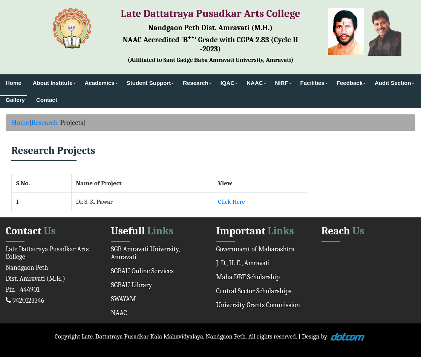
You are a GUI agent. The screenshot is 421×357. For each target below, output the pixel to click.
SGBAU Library (131, 285)
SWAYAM (123, 299)
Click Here (231, 201)
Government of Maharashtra (255, 249)
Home (13, 83)
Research (195, 83)
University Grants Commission (258, 305)
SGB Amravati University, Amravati (145, 253)
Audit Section (393, 83)
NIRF (281, 83)
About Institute (53, 83)
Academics (100, 83)
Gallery (15, 100)
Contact (46, 100)
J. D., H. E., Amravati (243, 263)
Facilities (312, 83)
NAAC (254, 83)
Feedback (350, 83)
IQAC (227, 83)
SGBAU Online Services (142, 271)
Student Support (149, 83)
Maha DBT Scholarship (248, 277)
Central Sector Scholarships (254, 291)
